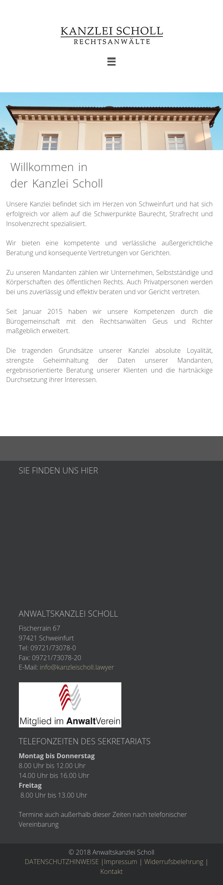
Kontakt (111, 871)
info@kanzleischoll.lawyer (77, 667)
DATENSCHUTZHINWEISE (62, 861)
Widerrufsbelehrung (173, 861)
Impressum (120, 861)
